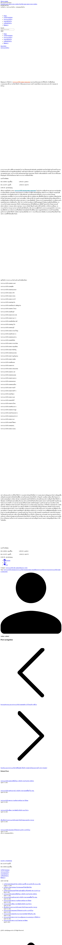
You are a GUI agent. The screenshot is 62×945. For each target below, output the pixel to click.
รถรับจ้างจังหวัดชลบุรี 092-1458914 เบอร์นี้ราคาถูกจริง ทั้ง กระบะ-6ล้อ (22, 884)
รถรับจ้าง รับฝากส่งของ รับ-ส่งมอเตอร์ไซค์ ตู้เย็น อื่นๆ (18, 887)
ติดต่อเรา (3, 877)
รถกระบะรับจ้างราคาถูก (43, 569)
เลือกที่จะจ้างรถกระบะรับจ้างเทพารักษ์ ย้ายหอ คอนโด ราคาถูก (17, 820)
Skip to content (4, 1)
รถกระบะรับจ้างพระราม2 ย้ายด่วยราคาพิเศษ (16, 920)
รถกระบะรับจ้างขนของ (10, 569)
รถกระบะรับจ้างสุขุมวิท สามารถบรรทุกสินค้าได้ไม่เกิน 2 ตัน (20, 913)
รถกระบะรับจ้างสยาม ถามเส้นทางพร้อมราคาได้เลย (14, 800)
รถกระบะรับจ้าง (5, 47)
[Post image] (5, 779)
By (17, 567)
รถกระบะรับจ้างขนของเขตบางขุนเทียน (26, 569)
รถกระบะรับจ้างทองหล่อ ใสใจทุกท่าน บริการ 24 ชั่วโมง (15, 830)
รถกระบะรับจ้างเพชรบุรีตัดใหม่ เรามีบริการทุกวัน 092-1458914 (17, 781)
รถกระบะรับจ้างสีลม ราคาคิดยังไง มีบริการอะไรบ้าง (14, 810)
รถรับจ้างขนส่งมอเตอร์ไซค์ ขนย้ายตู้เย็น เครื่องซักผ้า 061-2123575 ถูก (22, 890)
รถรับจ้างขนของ (5, 870)
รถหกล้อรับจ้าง (5, 873)
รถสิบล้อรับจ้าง (5, 875)
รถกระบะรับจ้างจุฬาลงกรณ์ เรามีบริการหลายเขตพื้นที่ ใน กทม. (17, 790)
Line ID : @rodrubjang (6, 860)
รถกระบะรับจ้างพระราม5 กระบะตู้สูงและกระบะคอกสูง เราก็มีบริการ (22, 917)
